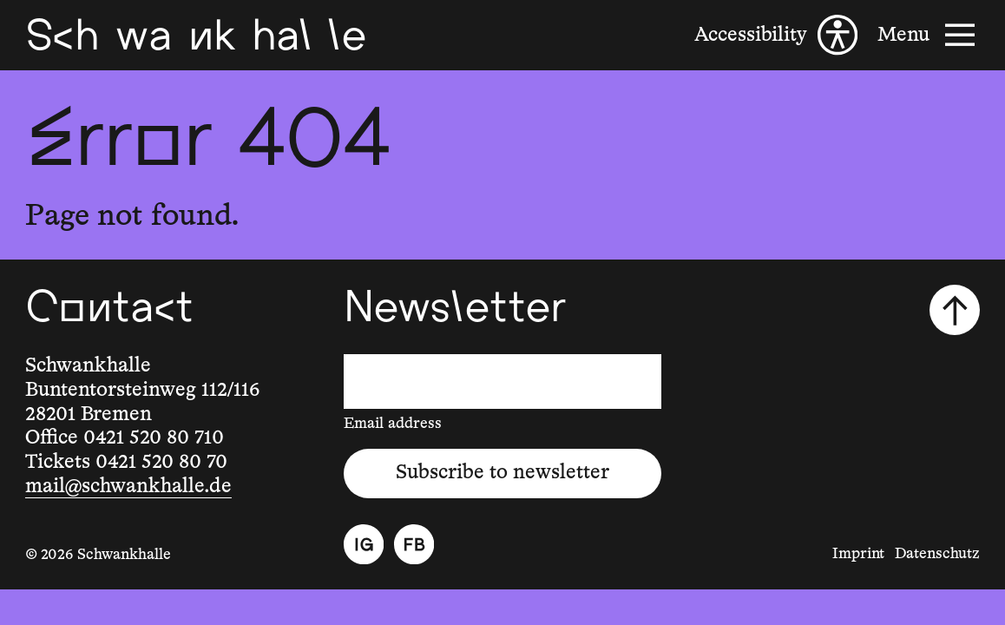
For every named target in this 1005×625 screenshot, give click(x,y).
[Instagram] (364, 544)
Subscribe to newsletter (502, 473)
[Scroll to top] (954, 310)
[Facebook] (414, 544)
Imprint (858, 554)
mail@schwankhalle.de (128, 487)
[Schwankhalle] (195, 35)
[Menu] (928, 35)
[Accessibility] (775, 35)
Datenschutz (937, 554)
